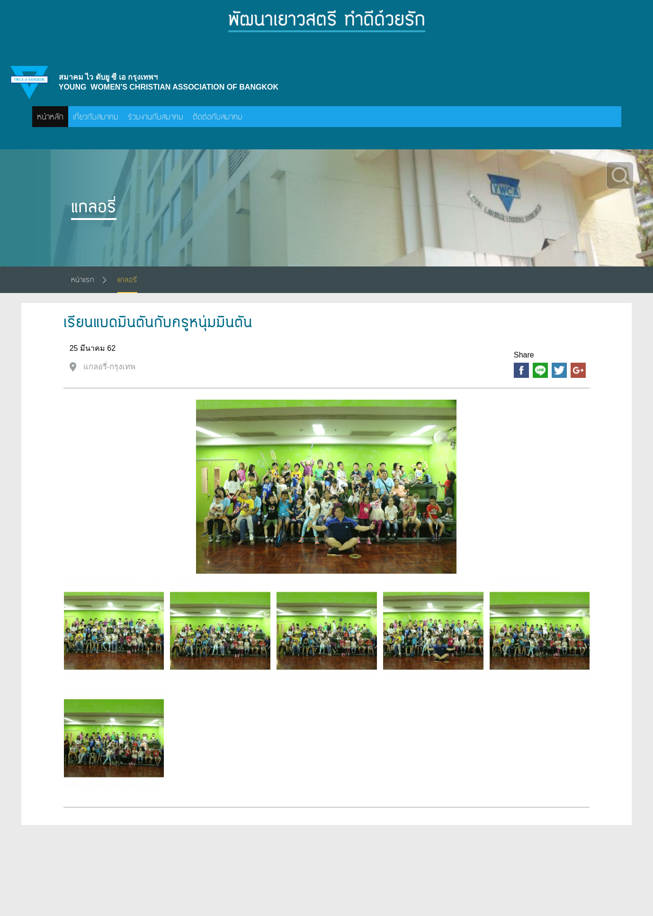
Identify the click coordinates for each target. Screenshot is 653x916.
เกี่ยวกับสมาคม (95, 116)
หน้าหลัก (50, 116)
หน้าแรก (82, 279)
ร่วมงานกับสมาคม (155, 116)
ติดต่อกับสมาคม (217, 116)
